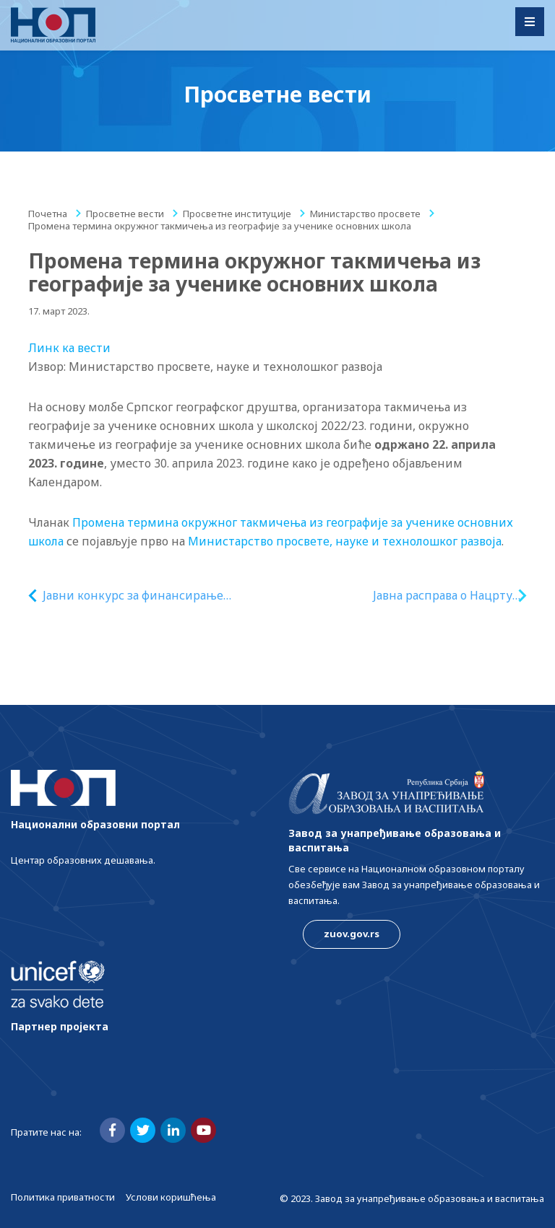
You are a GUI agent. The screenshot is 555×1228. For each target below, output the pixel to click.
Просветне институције (237, 213)
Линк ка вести (69, 348)
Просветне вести (125, 213)
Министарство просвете (365, 213)
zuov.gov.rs (351, 933)
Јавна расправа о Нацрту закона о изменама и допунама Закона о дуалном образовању (442, 595)
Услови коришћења (171, 1196)
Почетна (47, 213)
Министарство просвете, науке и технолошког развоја (345, 541)
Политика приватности (63, 1196)
